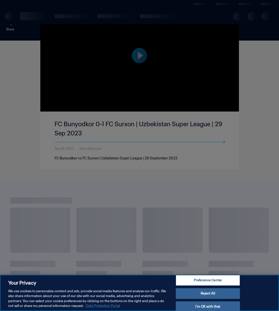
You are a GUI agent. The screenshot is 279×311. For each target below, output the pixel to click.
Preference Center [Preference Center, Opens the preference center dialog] (208, 280)
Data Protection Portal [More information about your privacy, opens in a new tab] (103, 306)
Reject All (208, 293)
